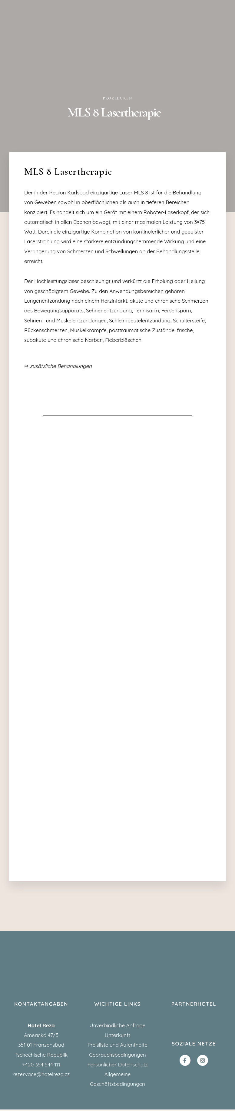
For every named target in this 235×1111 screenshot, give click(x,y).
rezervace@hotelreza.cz (41, 1075)
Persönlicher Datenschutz (118, 1066)
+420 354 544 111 (41, 1066)
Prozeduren (117, 98)
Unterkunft (117, 1036)
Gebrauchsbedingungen (117, 1056)
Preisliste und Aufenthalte (117, 1046)
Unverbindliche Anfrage (118, 1027)
